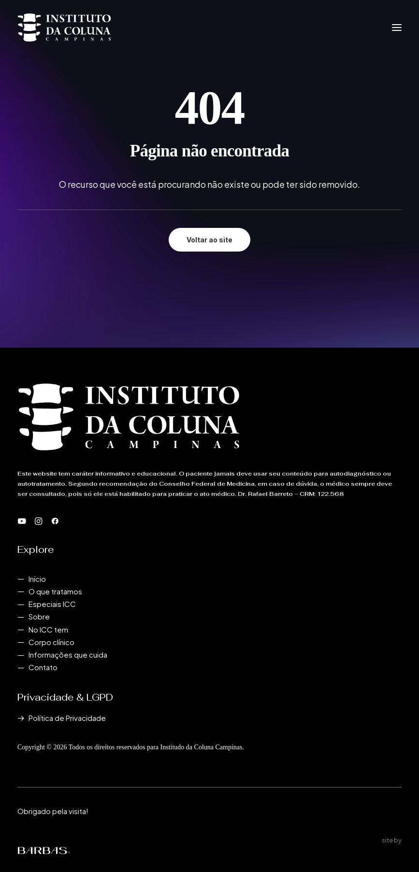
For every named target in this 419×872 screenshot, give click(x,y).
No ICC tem (48, 629)
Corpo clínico (51, 642)
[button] (397, 27)
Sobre (39, 616)
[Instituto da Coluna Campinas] (64, 27)
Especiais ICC (52, 603)
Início (37, 578)
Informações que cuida (68, 654)
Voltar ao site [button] (209, 240)
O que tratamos (55, 591)
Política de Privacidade (67, 717)
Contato (43, 667)
